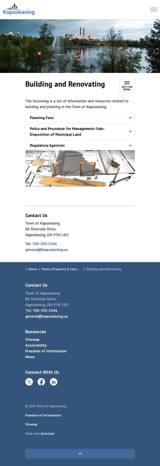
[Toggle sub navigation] (127, 86)
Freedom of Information (46, 350)
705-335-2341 (44, 243)
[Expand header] (153, 9)
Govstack (47, 433)
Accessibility (36, 345)
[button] (80, 168)
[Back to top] (80, 453)
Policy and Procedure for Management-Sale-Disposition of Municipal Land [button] (67, 131)
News (30, 356)
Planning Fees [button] (42, 117)
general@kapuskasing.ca (46, 249)
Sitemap (32, 339)
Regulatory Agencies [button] (47, 145)
